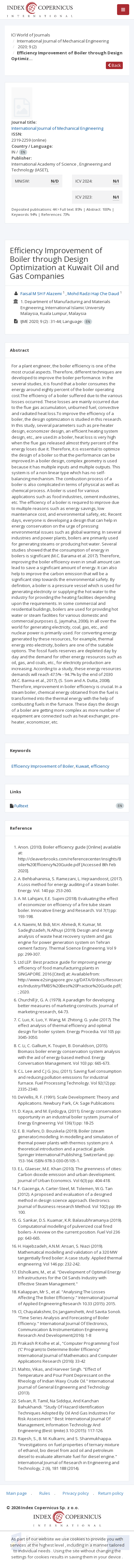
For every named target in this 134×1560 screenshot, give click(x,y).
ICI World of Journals (30, 35)
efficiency (100, 766)
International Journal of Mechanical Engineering (63, 41)
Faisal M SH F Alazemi (41, 293)
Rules (44, 1493)
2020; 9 (27, 47)
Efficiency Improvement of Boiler (43, 766)
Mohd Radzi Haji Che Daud (93, 293)
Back (114, 65)
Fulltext (21, 806)
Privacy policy (76, 1493)
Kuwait (82, 766)
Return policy (110, 1493)
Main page (16, 1493)
